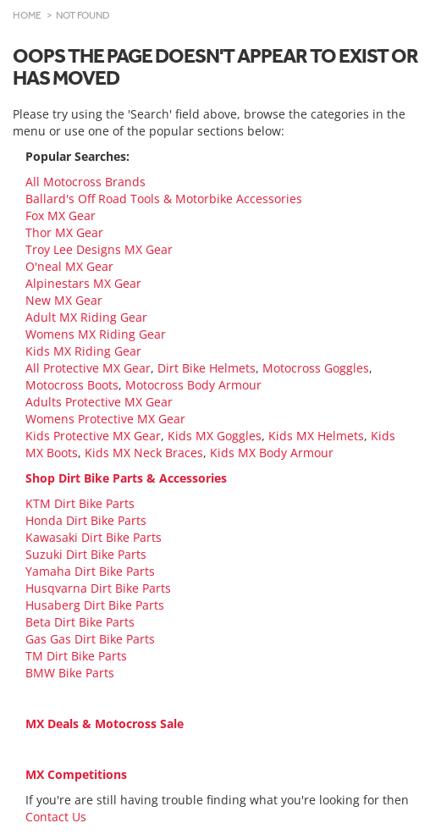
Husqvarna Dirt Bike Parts (98, 588)
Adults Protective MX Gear (99, 402)
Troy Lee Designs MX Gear (99, 249)
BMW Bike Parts (69, 673)
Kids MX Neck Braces (144, 453)
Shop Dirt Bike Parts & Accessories (126, 478)
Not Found (83, 15)
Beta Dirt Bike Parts (80, 622)
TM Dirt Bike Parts (76, 656)
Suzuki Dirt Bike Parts (85, 554)
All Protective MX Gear (88, 368)
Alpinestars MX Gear (83, 283)
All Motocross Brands (85, 182)
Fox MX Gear (60, 215)
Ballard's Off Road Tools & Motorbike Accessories (163, 199)
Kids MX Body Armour (272, 453)
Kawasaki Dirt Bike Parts (93, 537)
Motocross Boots (72, 385)
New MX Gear (63, 300)
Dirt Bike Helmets (206, 368)
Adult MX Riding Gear (86, 317)
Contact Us (55, 817)
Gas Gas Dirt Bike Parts (90, 639)
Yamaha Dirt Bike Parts (90, 571)
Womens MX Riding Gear (95, 334)
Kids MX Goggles (215, 436)
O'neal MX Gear (69, 266)
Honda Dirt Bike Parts (85, 520)
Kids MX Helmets (316, 436)
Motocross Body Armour (193, 385)
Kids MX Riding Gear (83, 351)
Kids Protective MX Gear (93, 436)
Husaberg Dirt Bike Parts (94, 605)
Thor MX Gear (64, 232)
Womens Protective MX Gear (105, 419)
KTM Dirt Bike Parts (80, 503)
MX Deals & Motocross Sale (104, 723)
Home (27, 15)
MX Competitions (76, 774)
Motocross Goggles (315, 368)
